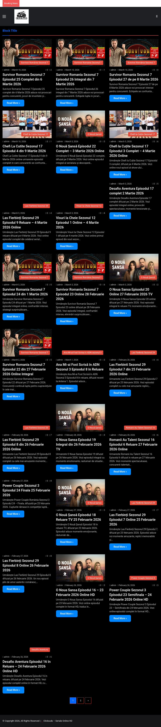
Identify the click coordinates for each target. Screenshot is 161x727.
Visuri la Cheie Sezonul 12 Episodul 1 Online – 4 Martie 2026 (77, 222)
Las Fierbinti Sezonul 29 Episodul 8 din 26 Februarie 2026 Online (23, 444)
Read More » (13, 103)
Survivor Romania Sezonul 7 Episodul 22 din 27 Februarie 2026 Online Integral (24, 369)
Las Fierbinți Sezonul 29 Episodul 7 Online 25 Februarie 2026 (132, 519)
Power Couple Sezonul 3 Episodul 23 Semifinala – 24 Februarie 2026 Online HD (130, 594)
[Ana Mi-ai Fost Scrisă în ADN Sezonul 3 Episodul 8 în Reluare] (80, 343)
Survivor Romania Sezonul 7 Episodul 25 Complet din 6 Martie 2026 (24, 79)
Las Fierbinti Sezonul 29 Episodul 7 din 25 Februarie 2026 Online (130, 369)
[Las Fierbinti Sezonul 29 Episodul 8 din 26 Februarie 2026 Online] (27, 418)
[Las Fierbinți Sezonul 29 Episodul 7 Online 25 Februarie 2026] (133, 493)
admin (6, 70)
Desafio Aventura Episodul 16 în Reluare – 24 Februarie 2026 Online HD (26, 666)
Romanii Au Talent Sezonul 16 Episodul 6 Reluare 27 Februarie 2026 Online (133, 444)
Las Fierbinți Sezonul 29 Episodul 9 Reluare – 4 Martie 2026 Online (25, 222)
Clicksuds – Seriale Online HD (57, 721)
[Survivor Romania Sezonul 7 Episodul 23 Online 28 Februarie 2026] (80, 267)
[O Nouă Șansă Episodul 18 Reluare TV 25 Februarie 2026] (80, 493)
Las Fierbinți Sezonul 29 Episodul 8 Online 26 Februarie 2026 (26, 565)
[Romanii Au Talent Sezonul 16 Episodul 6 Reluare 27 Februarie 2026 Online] (133, 418)
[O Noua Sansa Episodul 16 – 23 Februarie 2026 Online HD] (80, 568)
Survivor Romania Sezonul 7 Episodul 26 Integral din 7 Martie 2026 (77, 79)
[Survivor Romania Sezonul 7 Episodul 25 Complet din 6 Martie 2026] (27, 53)
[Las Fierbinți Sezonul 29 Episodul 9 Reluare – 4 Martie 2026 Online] (27, 196)
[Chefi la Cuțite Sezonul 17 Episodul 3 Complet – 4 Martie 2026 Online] (133, 124)
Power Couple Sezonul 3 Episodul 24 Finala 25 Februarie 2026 (26, 490)
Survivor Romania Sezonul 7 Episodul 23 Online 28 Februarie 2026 (80, 294)
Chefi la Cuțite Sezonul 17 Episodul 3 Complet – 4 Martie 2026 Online (132, 151)
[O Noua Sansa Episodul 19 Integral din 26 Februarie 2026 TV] (80, 418)
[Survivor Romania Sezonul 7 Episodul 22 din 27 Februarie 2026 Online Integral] (27, 343)
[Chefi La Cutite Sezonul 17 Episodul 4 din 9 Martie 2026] (27, 124)
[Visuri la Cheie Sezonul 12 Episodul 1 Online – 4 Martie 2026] (80, 196)
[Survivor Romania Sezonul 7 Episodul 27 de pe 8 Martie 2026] (133, 53)
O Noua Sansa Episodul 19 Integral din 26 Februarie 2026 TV (79, 444)
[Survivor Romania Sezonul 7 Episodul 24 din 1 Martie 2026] (27, 267)
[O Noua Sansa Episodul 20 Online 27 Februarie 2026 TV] (133, 267)
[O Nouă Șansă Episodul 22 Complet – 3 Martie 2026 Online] (80, 124)
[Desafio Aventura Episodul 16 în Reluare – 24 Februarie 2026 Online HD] (27, 640)
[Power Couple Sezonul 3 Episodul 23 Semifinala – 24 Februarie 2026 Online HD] (133, 568)
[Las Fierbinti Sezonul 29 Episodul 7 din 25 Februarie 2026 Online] (133, 343)
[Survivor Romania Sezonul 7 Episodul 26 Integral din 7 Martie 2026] (80, 53)
